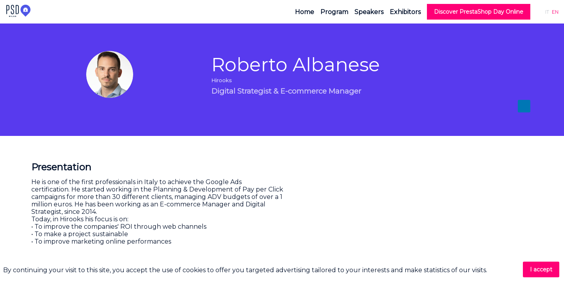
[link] (304, 12)
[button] (478, 12)
